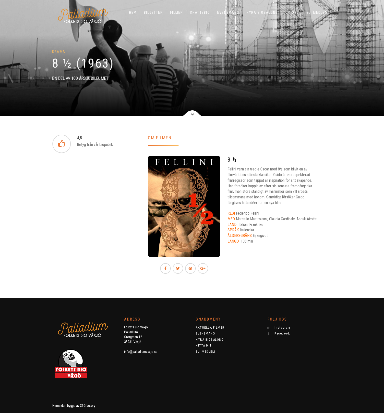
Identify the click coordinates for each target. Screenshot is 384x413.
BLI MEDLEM (317, 12)
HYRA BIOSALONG (262, 12)
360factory (87, 406)
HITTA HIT (204, 345)
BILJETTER (153, 12)
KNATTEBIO (200, 12)
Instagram (278, 328)
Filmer (176, 12)
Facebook (278, 334)
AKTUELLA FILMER (210, 327)
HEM (133, 12)
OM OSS (292, 12)
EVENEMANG (228, 12)
